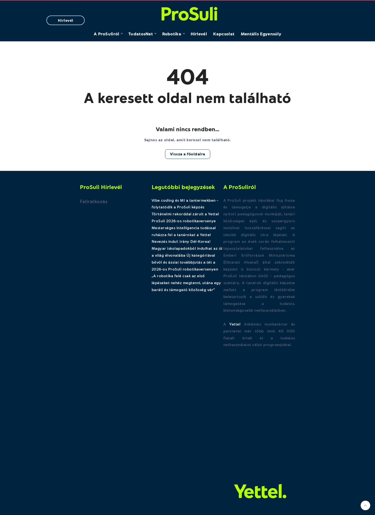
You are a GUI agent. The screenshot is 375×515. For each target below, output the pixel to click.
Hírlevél (65, 20)
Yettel (234, 324)
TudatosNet (140, 33)
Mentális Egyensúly (261, 33)
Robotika (171, 33)
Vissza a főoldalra (187, 154)
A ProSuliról (106, 33)
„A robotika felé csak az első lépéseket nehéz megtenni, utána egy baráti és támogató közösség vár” (186, 282)
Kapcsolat (223, 33)
